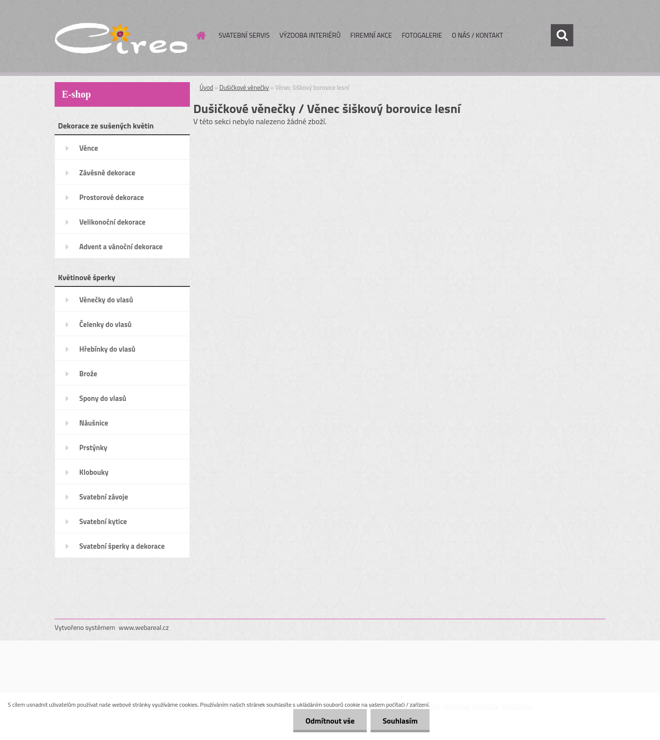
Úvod (206, 87)
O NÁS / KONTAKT (477, 35)
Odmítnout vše (330, 720)
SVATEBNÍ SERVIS (244, 35)
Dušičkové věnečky (244, 87)
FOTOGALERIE (422, 35)
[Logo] (121, 36)
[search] (562, 35)
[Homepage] (200, 35)
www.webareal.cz (144, 627)
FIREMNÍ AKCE (371, 35)
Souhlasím (400, 720)
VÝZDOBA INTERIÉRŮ (310, 35)
